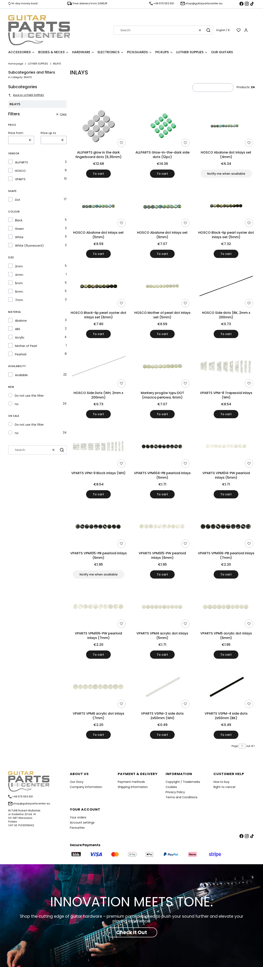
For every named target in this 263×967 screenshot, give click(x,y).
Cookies (171, 787)
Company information (86, 787)
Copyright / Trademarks (183, 782)
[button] (208, 30)
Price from (15, 133)
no (16, 404)
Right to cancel (224, 787)
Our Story (76, 782)
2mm (19, 266)
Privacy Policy (175, 792)
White (19, 237)
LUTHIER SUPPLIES (38, 63)
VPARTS (20, 179)
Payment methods (131, 782)
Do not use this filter (29, 396)
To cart (98, 174)
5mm (19, 283)
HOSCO (20, 171)
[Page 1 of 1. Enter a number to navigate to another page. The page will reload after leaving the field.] (242, 746)
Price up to (48, 133)
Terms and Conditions (181, 797)
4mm (19, 275)
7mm (19, 300)
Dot (17, 200)
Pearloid (20, 354)
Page (235, 746)
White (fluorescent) (29, 246)
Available (21, 375)
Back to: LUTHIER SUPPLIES (26, 95)
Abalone (21, 321)
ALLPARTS (21, 162)
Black (18, 220)
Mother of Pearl (26, 346)
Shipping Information (133, 787)
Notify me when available (226, 174)
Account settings (82, 822)
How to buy (221, 782)
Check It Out (131, 932)
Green (19, 229)
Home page (15, 63)
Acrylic (19, 337)
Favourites (77, 828)
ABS (17, 329)
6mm (19, 292)
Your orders (78, 817)
